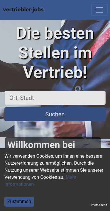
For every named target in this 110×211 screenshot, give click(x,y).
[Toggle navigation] (99, 10)
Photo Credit (99, 205)
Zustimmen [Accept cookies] (19, 201)
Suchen (55, 114)
